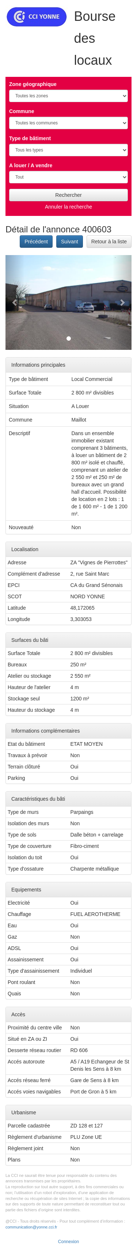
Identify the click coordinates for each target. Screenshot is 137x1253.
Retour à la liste (109, 241)
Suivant (69, 241)
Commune (21, 111)
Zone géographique (33, 84)
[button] (14, 302)
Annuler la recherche (68, 207)
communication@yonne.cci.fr (31, 1227)
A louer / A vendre (30, 165)
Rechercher (68, 195)
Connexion (68, 1241)
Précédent (36, 241)
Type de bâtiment (30, 138)
